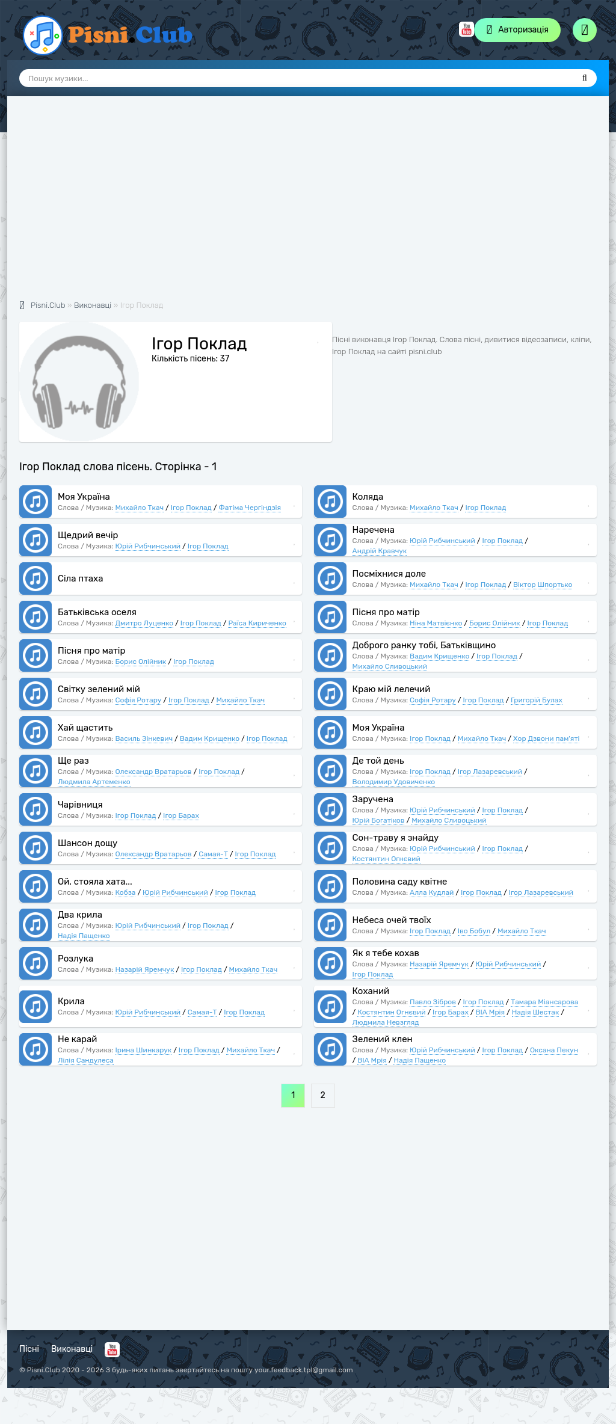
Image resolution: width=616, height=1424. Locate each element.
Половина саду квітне (400, 881)
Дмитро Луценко (145, 623)
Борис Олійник (494, 623)
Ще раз (73, 760)
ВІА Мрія (490, 1012)
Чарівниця (80, 804)
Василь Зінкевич (144, 738)
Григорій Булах (536, 700)
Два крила (80, 914)
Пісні (29, 1349)
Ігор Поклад (191, 507)
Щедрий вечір (88, 535)
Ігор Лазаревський (490, 771)
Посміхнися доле (389, 573)
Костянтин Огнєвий (386, 859)
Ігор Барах (181, 815)
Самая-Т (213, 854)
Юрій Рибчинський (148, 546)
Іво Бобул (474, 931)
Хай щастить (85, 727)
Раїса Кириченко (257, 623)
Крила (71, 1001)
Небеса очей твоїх (392, 920)
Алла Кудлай (432, 892)
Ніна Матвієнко (436, 623)
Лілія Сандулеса (86, 1060)
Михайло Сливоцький (390, 666)
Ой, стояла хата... (95, 881)
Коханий (371, 991)
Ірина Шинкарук (144, 1050)
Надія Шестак (535, 1012)
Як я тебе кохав (386, 953)
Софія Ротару (139, 700)
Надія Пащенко (84, 935)
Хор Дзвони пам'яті (546, 738)
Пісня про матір (386, 612)
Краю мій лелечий (392, 689)
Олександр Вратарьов (154, 771)
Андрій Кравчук (380, 551)
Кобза (126, 892)
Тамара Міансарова (544, 1002)
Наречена (374, 529)
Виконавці (72, 1349)
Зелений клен (383, 1039)
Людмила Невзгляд (386, 1022)
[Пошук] (585, 78)
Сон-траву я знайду (396, 837)
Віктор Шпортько (542, 584)
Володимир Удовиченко (394, 782)
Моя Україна (84, 496)
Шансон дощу (87, 843)
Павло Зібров (433, 1002)
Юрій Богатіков (379, 820)
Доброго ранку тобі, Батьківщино (424, 645)
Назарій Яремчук (145, 969)
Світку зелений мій (99, 689)
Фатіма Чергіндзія (249, 507)
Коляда (368, 496)
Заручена (373, 799)
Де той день (378, 760)
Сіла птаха (80, 578)
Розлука (75, 958)
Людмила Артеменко (94, 782)
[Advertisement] (308, 204)
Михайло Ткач (140, 507)
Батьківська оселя (97, 612)
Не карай (77, 1039)
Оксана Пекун (554, 1050)
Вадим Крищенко (439, 656)
